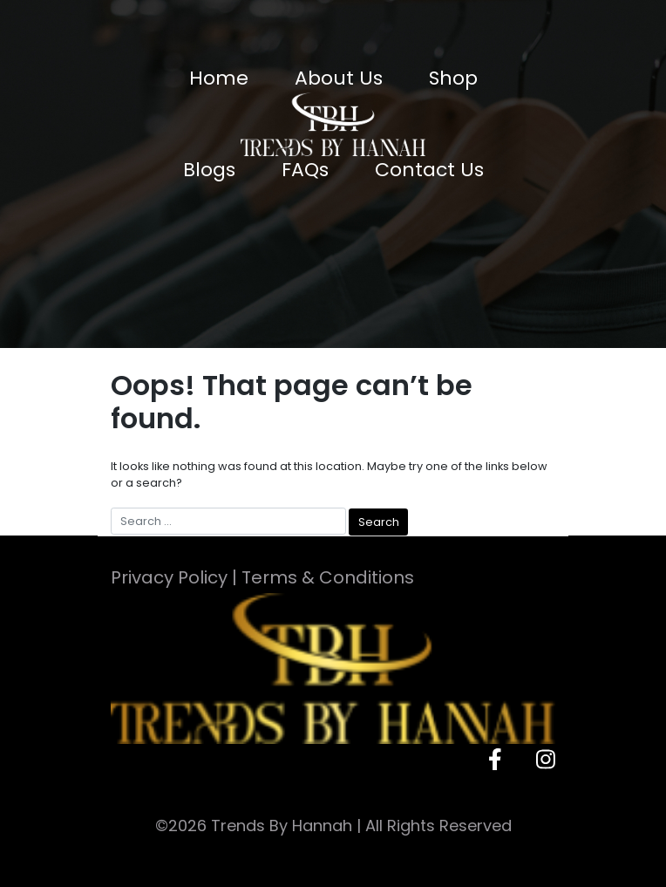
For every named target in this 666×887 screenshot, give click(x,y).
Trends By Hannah (281, 825)
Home (218, 78)
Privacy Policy (169, 577)
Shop (453, 78)
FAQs (305, 169)
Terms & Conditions (327, 577)
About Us (339, 78)
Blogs (209, 169)
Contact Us (429, 169)
